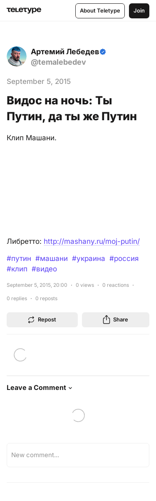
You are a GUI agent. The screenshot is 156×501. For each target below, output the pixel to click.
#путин (19, 258)
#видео (44, 269)
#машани (51, 258)
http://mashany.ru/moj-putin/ (92, 241)
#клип (17, 269)
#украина (88, 258)
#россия (124, 258)
